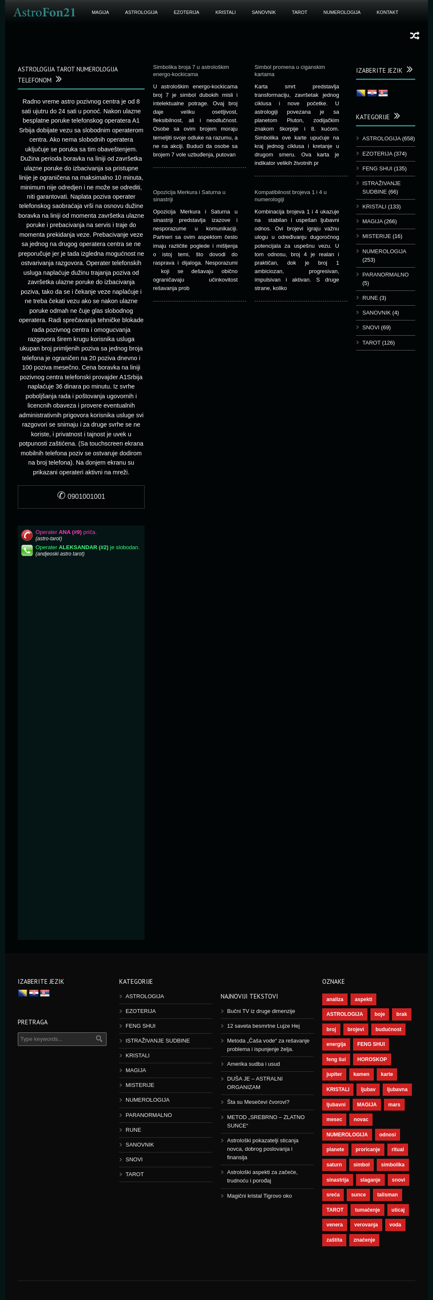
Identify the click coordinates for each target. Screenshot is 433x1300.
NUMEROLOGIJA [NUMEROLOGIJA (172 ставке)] (347, 1135)
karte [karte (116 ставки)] (387, 1074)
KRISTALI (225, 12)
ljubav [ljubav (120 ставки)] (368, 1089)
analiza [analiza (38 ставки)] (334, 999)
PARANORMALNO (385, 274)
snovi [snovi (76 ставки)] (398, 1180)
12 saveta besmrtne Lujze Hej (263, 1026)
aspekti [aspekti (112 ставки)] (363, 999)
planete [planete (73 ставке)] (335, 1149)
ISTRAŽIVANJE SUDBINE (158, 1040)
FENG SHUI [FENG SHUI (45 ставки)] (371, 1044)
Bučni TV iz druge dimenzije (261, 1011)
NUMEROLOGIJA (342, 12)
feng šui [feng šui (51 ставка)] (336, 1059)
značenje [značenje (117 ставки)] (364, 1240)
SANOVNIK (264, 12)
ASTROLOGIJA (141, 12)
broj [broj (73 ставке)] (331, 1029)
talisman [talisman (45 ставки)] (387, 1195)
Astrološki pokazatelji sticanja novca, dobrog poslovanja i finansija (263, 1148)
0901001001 (81, 496)
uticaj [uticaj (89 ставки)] (398, 1210)
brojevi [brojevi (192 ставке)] (356, 1029)
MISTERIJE (376, 236)
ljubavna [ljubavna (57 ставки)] (397, 1089)
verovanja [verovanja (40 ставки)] (366, 1225)
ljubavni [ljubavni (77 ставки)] (335, 1105)
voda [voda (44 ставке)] (395, 1225)
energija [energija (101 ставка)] (336, 1044)
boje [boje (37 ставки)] (380, 1014)
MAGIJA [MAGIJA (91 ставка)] (367, 1105)
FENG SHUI (377, 168)
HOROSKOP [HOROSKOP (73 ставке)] (372, 1059)
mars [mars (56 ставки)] (394, 1105)
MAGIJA (100, 12)
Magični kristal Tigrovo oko (259, 1196)
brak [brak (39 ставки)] (401, 1014)
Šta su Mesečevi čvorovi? (258, 1102)
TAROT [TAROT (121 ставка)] (334, 1210)
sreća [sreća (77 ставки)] (333, 1195)
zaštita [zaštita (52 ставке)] (334, 1240)
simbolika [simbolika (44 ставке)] (392, 1165)
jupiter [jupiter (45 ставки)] (334, 1074)
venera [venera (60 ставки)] (334, 1225)
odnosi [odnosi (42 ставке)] (387, 1135)
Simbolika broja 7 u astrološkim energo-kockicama (191, 70)
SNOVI (370, 327)
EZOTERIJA (187, 12)
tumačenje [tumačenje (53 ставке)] (367, 1210)
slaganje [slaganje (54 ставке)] (370, 1180)
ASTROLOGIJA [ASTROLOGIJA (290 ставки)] (344, 1014)
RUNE (370, 298)
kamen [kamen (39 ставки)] (362, 1074)
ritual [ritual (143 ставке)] (398, 1149)
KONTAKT (387, 12)
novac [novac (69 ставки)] (361, 1119)
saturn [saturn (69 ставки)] (334, 1165)
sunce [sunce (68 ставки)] (358, 1195)
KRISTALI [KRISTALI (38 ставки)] (337, 1089)
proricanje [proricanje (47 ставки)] (368, 1149)
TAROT (299, 12)
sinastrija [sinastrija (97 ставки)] (337, 1180)
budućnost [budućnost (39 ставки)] (388, 1029)
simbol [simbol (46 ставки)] (362, 1165)
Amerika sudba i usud (253, 1064)
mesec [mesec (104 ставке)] (334, 1119)
